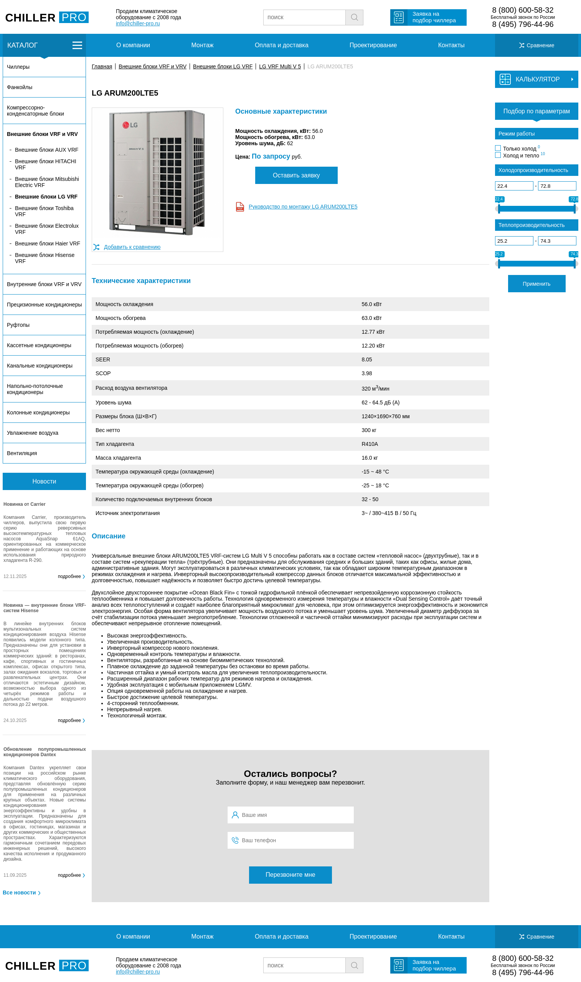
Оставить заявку (296, 175)
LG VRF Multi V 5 (280, 66)
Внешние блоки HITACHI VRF (45, 164)
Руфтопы (18, 325)
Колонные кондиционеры (38, 412)
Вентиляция (22, 453)
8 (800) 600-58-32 (522, 10)
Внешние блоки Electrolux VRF (47, 229)
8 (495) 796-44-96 (522, 24)
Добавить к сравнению (132, 247)
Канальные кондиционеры (40, 366)
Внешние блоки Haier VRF (47, 243)
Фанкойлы (19, 87)
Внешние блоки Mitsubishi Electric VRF (47, 182)
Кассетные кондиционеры (39, 345)
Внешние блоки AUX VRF (46, 150)
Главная (102, 66)
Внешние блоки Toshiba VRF (44, 211)
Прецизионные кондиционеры (44, 304)
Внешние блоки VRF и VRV (153, 66)
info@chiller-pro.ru (138, 23)
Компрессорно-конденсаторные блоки (35, 110)
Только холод (521, 148)
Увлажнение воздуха (32, 433)
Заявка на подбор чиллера (434, 16)
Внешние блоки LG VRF (223, 66)
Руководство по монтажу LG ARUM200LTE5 (303, 207)
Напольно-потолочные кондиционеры (35, 389)
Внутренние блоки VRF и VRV (44, 284)
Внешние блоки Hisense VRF (44, 258)
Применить (536, 284)
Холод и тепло (524, 155)
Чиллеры (18, 67)
